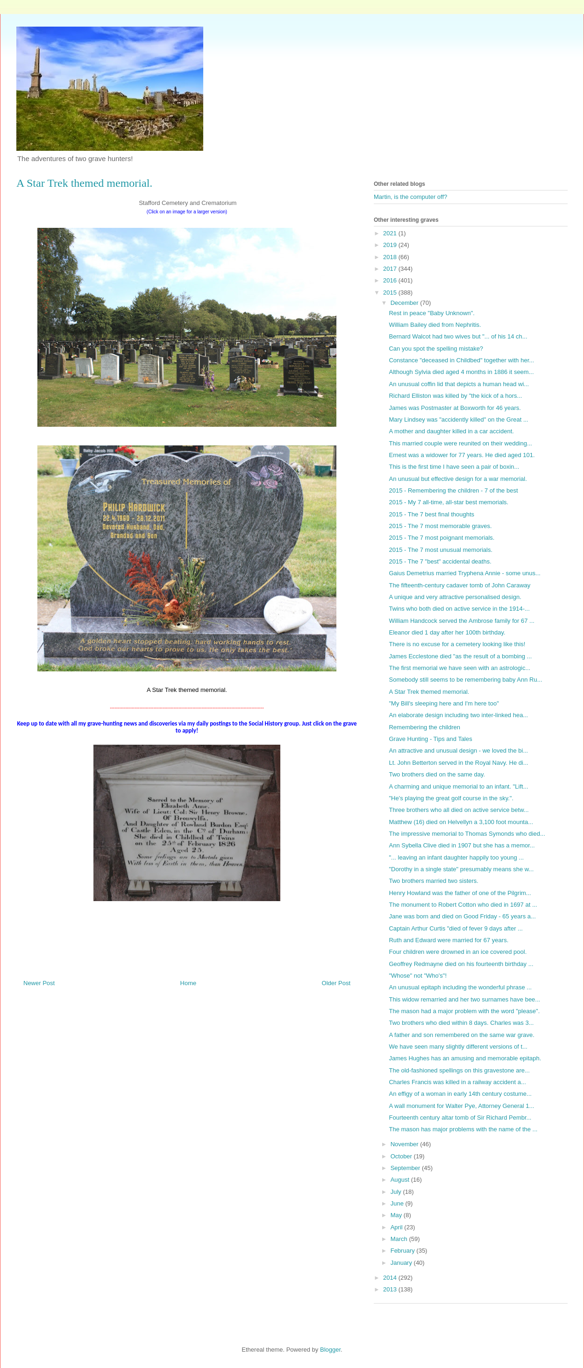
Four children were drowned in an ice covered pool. (458, 951)
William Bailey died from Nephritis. (435, 324)
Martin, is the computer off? (410, 196)
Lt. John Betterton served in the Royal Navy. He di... (458, 762)
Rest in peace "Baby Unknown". (431, 313)
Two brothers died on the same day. (437, 774)
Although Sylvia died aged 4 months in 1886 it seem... (461, 371)
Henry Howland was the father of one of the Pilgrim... (460, 892)
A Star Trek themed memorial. (429, 691)
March (400, 1238)
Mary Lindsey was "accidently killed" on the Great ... (458, 419)
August (401, 1179)
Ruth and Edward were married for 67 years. (448, 940)
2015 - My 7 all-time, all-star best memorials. (448, 502)
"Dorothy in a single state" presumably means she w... (461, 869)
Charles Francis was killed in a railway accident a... (457, 1082)
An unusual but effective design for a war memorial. (458, 478)
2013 (391, 1289)
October (402, 1156)
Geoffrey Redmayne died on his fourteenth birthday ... (461, 963)
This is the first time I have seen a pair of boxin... (454, 466)
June (398, 1203)
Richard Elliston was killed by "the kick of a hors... (455, 395)
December (405, 302)
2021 (391, 233)
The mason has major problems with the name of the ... (463, 1129)
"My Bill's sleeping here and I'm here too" (444, 703)
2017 (391, 268)
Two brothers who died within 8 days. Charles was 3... (461, 1022)
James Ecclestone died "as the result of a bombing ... (460, 656)
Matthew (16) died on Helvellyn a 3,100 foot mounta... (461, 821)
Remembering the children (424, 727)
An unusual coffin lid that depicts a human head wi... (459, 384)
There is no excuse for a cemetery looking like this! (457, 644)
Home (188, 983)
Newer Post (39, 983)
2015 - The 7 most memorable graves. (440, 525)
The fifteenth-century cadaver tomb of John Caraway (459, 585)
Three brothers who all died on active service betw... (458, 809)
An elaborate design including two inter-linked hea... (458, 715)
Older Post (336, 983)
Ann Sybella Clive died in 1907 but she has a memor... (461, 845)
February (404, 1250)
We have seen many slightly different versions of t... (458, 1046)
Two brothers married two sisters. (433, 880)
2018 (391, 257)
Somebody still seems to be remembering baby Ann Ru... (465, 679)
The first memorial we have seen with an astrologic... (459, 667)
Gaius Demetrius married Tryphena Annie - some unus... (464, 573)
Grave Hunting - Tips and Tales (430, 738)
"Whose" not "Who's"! (418, 975)
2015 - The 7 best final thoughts (431, 514)
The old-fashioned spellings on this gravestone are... (459, 1070)
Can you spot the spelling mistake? (436, 348)
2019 (391, 244)
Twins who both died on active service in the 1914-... (459, 608)
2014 (391, 1277)
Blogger (330, 1349)
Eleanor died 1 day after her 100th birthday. (447, 632)
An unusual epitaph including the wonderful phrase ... (460, 987)
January (402, 1262)
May (397, 1215)
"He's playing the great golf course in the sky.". (451, 798)
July (397, 1191)
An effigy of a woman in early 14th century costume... (460, 1093)
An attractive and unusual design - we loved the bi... (458, 750)
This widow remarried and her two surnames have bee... (464, 999)
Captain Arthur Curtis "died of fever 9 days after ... (455, 928)
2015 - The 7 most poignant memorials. (441, 537)
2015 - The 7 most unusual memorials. (440, 549)
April (398, 1227)
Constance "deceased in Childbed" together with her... (461, 360)
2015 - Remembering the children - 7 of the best (453, 490)
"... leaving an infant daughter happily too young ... (456, 857)
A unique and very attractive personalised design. (455, 596)
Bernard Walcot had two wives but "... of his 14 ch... (458, 336)
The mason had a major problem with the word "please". (464, 1011)
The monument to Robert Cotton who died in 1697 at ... (463, 904)
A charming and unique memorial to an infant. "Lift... (458, 786)
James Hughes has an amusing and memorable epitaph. (465, 1058)
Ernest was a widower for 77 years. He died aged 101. (461, 454)
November (405, 1144)
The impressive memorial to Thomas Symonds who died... (467, 833)
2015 (391, 292)
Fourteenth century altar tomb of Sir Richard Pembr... (460, 1117)
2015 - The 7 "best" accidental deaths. (440, 561)
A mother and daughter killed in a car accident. (451, 431)
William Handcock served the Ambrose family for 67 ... (461, 620)
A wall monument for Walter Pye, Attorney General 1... (461, 1105)
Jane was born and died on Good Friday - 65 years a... (462, 916)
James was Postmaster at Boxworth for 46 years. (455, 407)
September (406, 1167)
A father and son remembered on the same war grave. (461, 1034)
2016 (391, 280)
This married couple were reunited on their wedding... (460, 443)
